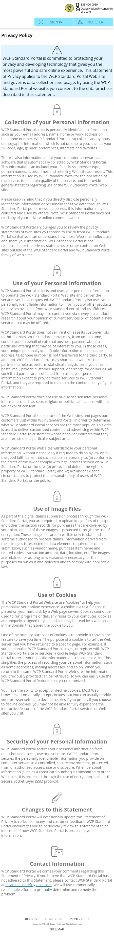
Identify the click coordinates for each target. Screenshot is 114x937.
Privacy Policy (79, 919)
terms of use (53, 919)
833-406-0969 (89, 4)
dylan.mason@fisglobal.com (28, 884)
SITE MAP (57, 929)
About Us (31, 919)
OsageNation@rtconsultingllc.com (97, 10)
